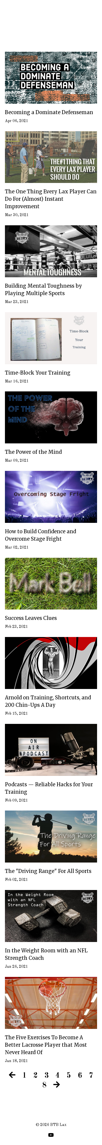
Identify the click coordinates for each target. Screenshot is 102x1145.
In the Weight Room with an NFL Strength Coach (46, 954)
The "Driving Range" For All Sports (48, 871)
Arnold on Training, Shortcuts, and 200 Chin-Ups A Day (48, 701)
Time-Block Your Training (37, 373)
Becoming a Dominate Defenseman (49, 112)
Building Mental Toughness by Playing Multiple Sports (43, 289)
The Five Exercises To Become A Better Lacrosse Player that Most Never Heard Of (46, 1044)
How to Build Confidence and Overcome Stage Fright (40, 535)
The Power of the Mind (33, 452)
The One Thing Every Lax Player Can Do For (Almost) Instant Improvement (51, 198)
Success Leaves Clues (31, 618)
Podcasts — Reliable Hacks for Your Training (49, 788)
